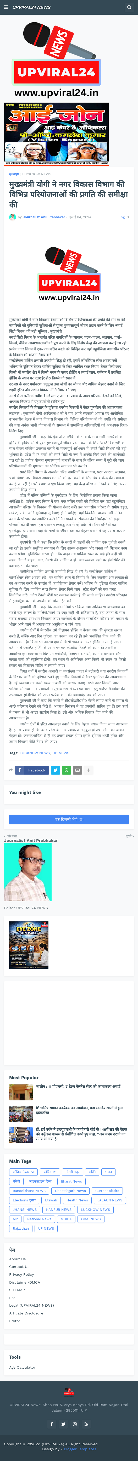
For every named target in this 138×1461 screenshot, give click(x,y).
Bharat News (71, 1181)
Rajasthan (21, 1228)
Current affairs (107, 1191)
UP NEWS (60, 753)
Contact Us (19, 1266)
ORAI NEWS (91, 1219)
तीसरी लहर (72, 1172)
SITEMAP (17, 1290)
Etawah (51, 1200)
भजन (108, 1172)
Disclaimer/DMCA (24, 1282)
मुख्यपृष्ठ (14, 174)
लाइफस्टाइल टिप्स (40, 1181)
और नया (12, 836)
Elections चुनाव (24, 1200)
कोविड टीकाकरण (23, 1172)
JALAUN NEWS (109, 1200)
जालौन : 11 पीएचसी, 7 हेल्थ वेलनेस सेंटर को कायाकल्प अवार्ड (78, 1086)
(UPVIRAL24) (53, 1444)
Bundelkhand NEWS (29, 1191)
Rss (12, 1298)
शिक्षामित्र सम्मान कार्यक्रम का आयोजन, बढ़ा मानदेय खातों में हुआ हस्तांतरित (79, 1110)
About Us (17, 1259)
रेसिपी (16, 1181)
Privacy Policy (21, 1274)
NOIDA (66, 1219)
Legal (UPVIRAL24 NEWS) (31, 1305)
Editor (14, 1321)
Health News (77, 1200)
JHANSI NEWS (25, 1210)
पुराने (128, 836)
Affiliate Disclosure (26, 1313)
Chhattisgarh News (70, 1191)
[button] (6, 7)
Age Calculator (22, 1367)
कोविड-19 (49, 1172)
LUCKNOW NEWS (36, 174)
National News (39, 1219)
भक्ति (92, 1172)
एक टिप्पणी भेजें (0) (69, 819)
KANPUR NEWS (58, 1210)
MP (15, 1219)
